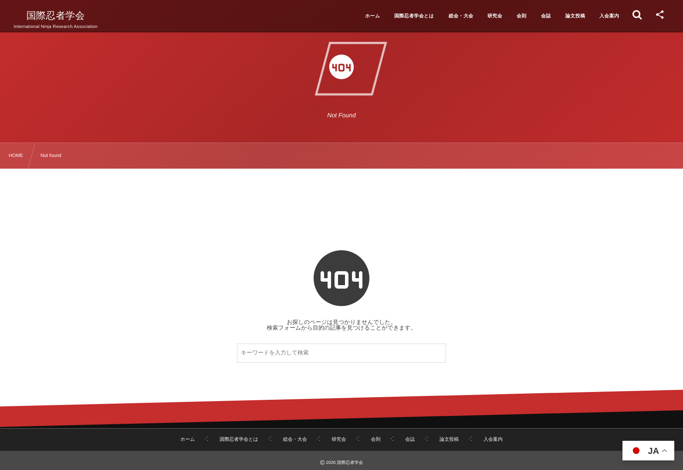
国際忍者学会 (56, 15)
